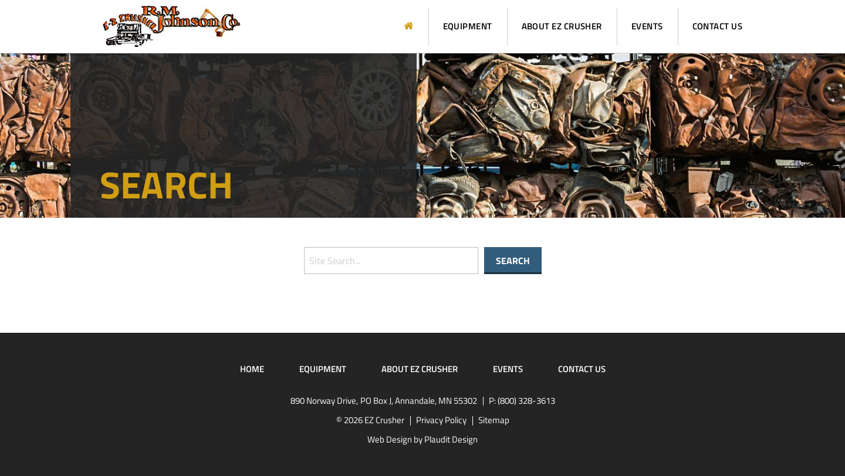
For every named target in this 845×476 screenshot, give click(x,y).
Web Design (389, 439)
